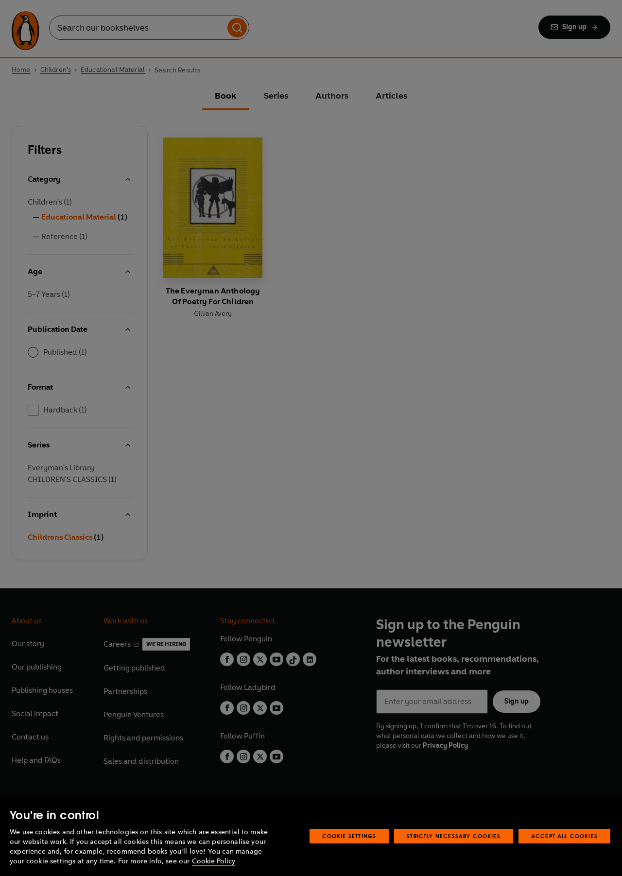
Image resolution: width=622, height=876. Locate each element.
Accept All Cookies (564, 836)
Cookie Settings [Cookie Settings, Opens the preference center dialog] (349, 836)
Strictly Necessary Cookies (454, 836)
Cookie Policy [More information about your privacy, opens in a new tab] (213, 861)
